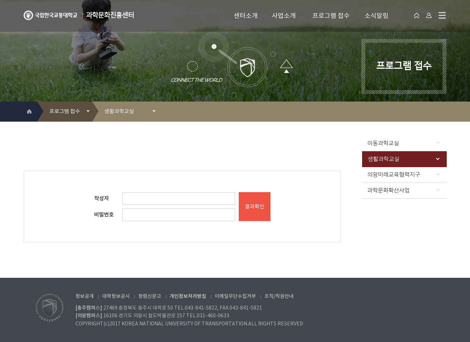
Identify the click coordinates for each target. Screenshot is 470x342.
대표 (417, 15)
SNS (442, 112)
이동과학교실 (403, 143)
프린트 (430, 112)
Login (429, 15)
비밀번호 (104, 215)
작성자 (101, 198)
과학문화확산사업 (403, 190)
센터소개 (246, 16)
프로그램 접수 (331, 16)
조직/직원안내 (279, 296)
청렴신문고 (149, 296)
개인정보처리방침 (188, 296)
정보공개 (84, 296)
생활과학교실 (404, 159)
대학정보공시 (116, 296)
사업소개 (284, 16)
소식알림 (377, 16)
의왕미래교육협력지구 (403, 174)
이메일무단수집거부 (235, 296)
